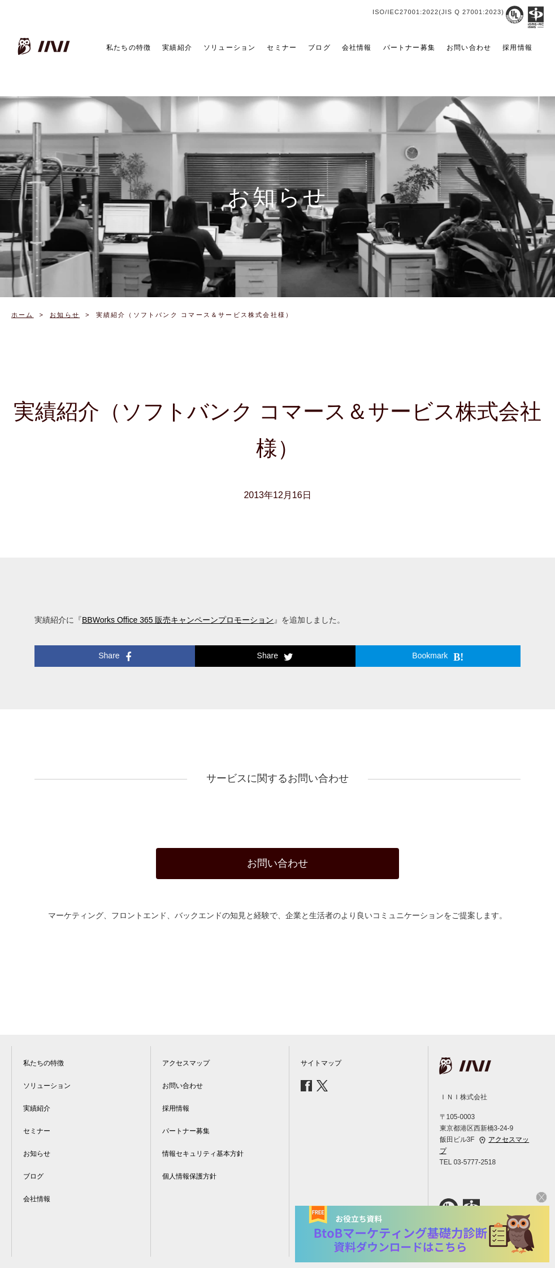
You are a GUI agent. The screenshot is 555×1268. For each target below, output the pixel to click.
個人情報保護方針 (189, 1176)
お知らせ (36, 1154)
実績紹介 (177, 48)
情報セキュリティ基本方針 (203, 1154)
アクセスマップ (186, 1063)
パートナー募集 (409, 48)
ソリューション (229, 48)
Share (114, 656)
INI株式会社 (45, 46)
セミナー (282, 48)
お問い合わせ (468, 48)
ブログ (319, 48)
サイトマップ (321, 1063)
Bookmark (437, 656)
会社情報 (357, 48)
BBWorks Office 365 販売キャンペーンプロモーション (178, 619)
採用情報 (517, 48)
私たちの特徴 (128, 48)
